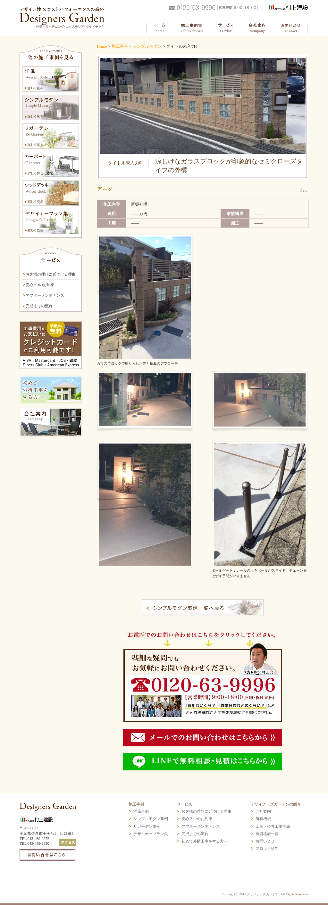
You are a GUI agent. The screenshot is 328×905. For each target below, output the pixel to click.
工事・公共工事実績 (273, 826)
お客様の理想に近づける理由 (51, 274)
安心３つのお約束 (196, 819)
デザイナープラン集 (150, 834)
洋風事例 (141, 811)
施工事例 (120, 46)
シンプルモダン (147, 46)
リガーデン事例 (146, 826)
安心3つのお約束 (40, 285)
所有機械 (263, 819)
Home (102, 46)
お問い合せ (265, 841)
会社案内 (263, 811)
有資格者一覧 (267, 834)
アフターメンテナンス (45, 295)
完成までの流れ (39, 306)
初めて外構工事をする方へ (204, 841)
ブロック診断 (267, 848)
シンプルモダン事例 (150, 819)
